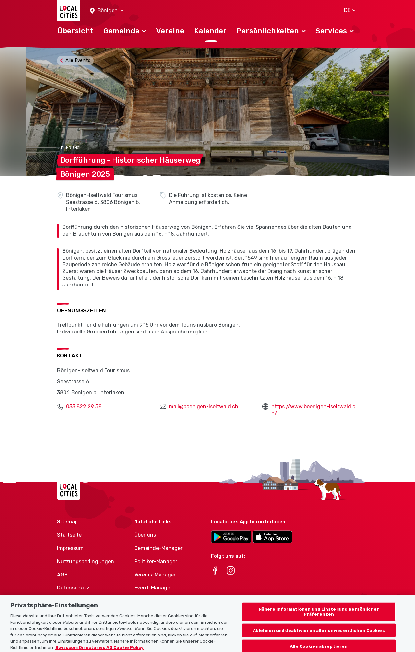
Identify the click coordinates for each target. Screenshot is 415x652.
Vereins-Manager (155, 575)
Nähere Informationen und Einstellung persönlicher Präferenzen (319, 617)
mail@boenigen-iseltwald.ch (203, 406)
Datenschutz (73, 588)
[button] (107, 10)
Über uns (145, 535)
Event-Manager (153, 588)
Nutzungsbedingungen (85, 561)
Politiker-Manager (155, 561)
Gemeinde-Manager (158, 548)
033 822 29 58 (83, 406)
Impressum (70, 548)
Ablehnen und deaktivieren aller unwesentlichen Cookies (319, 636)
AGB (62, 575)
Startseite (69, 535)
